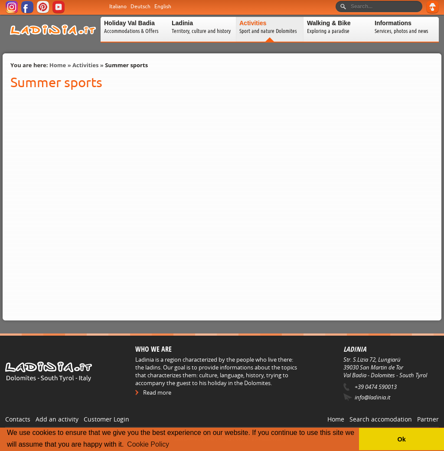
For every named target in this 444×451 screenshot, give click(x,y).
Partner (428, 419)
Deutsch (140, 6)
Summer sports (126, 65)
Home (57, 65)
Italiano (118, 6)
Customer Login (106, 419)
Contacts (17, 419)
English (162, 6)
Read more (157, 392)
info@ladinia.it (372, 397)
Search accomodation (380, 419)
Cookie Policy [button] (148, 444)
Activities (85, 65)
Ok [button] (401, 439)
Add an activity (57, 419)
